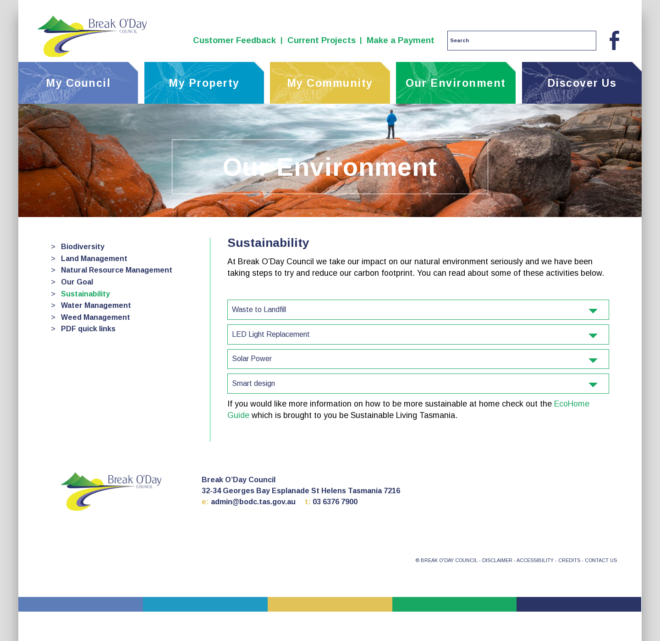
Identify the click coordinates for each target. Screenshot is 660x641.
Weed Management (95, 317)
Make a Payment (400, 40)
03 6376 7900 (335, 502)
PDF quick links (88, 329)
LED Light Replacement (415, 334)
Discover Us (582, 83)
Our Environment (456, 83)
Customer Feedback (234, 40)
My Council (78, 83)
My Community (330, 83)
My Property (204, 83)
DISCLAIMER (497, 560)
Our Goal (77, 282)
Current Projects (321, 40)
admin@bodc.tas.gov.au (253, 502)
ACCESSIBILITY (535, 560)
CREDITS (569, 560)
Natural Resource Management (116, 270)
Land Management (94, 258)
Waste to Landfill (415, 309)
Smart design (415, 383)
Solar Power (415, 358)
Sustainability (85, 294)
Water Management (96, 305)
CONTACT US (601, 560)
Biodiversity (82, 247)
